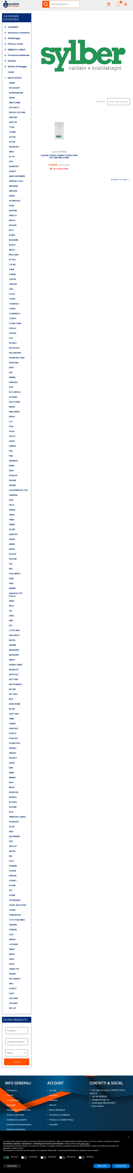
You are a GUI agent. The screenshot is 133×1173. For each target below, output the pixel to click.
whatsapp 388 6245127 (104, 1102)
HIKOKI (12, 549)
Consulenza (12, 1100)
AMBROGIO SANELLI (17, 817)
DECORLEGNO (15, 353)
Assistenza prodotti (16, 1119)
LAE (10, 610)
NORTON (13, 122)
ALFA (11, 161)
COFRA (12, 299)
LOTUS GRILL (14, 630)
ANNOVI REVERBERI (17, 176)
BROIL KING (14, 254)
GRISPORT (13, 534)
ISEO (11, 568)
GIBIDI (11, 519)
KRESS (11, 601)
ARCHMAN (13, 186)
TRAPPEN (13, 929)
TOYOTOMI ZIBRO (17, 920)
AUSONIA (13, 210)
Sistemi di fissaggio (17, 66)
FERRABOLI (13, 460)
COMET (12, 308)
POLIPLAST (13, 738)
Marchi (51, 1105)
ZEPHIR (12, 97)
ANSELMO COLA (16, 181)
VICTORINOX (14, 978)
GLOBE (12, 529)
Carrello (52, 1095)
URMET (12, 949)
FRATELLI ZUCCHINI (17, 112)
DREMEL (12, 377)
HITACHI (12, 554)
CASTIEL (12, 279)
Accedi (51, 1090)
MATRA (12, 640)
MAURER (12, 645)
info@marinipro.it (100, 1099)
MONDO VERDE (15, 664)
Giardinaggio (14, 38)
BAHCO (12, 220)
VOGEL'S (12, 988)
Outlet (11, 72)
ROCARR (12, 807)
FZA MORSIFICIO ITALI (18, 490)
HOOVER (13, 559)
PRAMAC (13, 748)
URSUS (12, 954)
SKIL (10, 856)
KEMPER (12, 588)
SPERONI (12, 875)
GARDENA (13, 495)
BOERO (12, 235)
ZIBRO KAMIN (14, 102)
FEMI (11, 456)
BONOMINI (13, 240)
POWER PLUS (14, 743)
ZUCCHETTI (14, 107)
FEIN (10, 451)
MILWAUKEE (14, 650)
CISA (11, 289)
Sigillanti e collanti (16, 49)
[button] (45, 4)
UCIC (11, 934)
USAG (11, 959)
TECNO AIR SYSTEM (17, 905)
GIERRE (12, 524)
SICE (11, 841)
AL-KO (12, 156)
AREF (11, 620)
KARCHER (13, 117)
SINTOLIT (13, 846)
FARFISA (12, 446)
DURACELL (13, 382)
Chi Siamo (11, 1090)
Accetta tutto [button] (121, 1166)
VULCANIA (13, 998)
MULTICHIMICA (15, 684)
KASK (11, 583)
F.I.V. (11, 421)
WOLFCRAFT (14, 88)
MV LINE (12, 689)
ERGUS (12, 416)
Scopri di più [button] (12, 1166)
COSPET (12, 318)
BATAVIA (12, 225)
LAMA (11, 615)
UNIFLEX (12, 939)
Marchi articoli (14, 77)
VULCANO (13, 1003)
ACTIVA (12, 137)
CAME (11, 269)
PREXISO (12, 753)
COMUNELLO (14, 313)
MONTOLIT (14, 674)
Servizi (9, 1095)
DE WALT (13, 343)
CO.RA (12, 294)
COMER (12, 132)
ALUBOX (12, 171)
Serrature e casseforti (18, 32)
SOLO (11, 861)
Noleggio (10, 1105)
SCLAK (12, 826)
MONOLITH (14, 669)
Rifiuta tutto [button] (102, 1166)
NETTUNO (13, 694)
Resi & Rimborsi (56, 1109)
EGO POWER (14, 402)
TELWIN (12, 910)
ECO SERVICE (14, 392)
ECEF (11, 387)
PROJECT (13, 758)
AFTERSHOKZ (14, 200)
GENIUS (12, 510)
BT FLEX (12, 259)
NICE (11, 699)
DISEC (11, 367)
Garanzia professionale (18, 1109)
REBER (11, 772)
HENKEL (12, 544)
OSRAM (12, 723)
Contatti (52, 1124)
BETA (11, 230)
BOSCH (12, 245)
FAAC (11, 426)
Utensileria (13, 27)
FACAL (12, 431)
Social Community (15, 1129)
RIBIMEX (12, 777)
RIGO (11, 782)
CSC (11, 338)
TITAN (11, 127)
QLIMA (12, 763)
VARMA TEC (14, 969)
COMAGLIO (14, 303)
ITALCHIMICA (14, 573)
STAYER (12, 885)
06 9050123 (101, 1096)
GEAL (11, 500)
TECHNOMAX (14, 900)
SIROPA (12, 851)
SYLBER (12, 895)
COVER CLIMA (15, 323)
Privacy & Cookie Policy (60, 1119)
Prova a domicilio (14, 1114)
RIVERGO (13, 797)
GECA (11, 505)
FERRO (12, 465)
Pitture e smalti (15, 44)
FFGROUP (13, 475)
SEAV (11, 831)
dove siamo (98, 1106)
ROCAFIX (13, 802)
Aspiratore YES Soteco (15, 594)
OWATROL (13, 728)
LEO (10, 625)
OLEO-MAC (14, 713)
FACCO (12, 436)
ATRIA (11, 205)
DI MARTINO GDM (16, 357)
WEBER (12, 83)
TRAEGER (13, 924)
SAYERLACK (14, 821)
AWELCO (13, 215)
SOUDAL (12, 870)
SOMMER (13, 866)
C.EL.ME (12, 264)
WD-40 (12, 1008)
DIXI (10, 372)
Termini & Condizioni (58, 1114)
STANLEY (13, 880)
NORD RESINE (14, 704)
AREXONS (13, 191)
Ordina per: (101, 101)
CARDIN (12, 274)
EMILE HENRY (14, 411)
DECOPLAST (14, 348)
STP (10, 890)
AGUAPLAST (14, 146)
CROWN (12, 333)
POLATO (12, 733)
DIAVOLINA (13, 362)
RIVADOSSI (13, 792)
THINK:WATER (15, 915)
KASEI (11, 578)
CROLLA (12, 328)
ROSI (11, 812)
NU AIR (12, 709)
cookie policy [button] (84, 1144)
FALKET (12, 441)
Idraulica (12, 60)
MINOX (12, 660)
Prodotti (52, 1100)
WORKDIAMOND (16, 92)
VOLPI (11, 993)
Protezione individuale (18, 55)
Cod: (54, 152)
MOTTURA (13, 679)
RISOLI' (12, 787)
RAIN (11, 767)
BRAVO (12, 249)
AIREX (11, 151)
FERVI (11, 470)
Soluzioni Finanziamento (18, 1124)
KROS (11, 606)
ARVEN (12, 196)
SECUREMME (14, 836)
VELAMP (12, 974)
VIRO (11, 983)
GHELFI (12, 514)
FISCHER (12, 480)
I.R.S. (11, 563)
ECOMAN (13, 397)
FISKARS (12, 485)
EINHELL (12, 406)
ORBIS (11, 718)
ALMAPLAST (14, 166)
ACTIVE (12, 142)
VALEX (11, 964)
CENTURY (13, 284)
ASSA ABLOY (14, 635)
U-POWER (13, 944)
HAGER (12, 539)
